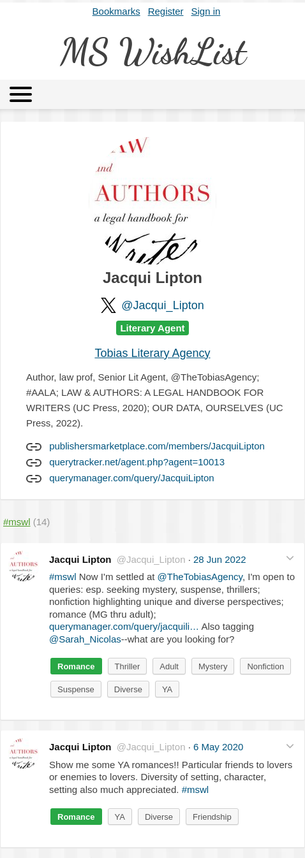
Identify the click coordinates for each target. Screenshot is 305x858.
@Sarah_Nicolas (85, 639)
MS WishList (153, 51)
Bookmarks (116, 11)
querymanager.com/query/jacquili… (124, 626)
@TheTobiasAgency (200, 576)
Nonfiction (265, 666)
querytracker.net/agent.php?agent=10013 (137, 461)
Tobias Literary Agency (152, 353)
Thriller (127, 666)
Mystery (213, 666)
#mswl (63, 576)
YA (167, 689)
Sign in (206, 11)
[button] (290, 558)
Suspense (75, 689)
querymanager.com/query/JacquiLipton (131, 477)
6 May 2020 (218, 746)
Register (166, 11)
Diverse (128, 689)
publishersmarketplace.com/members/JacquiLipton (157, 445)
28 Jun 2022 (219, 559)
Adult (169, 666)
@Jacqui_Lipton (162, 305)
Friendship (212, 817)
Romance (76, 666)
